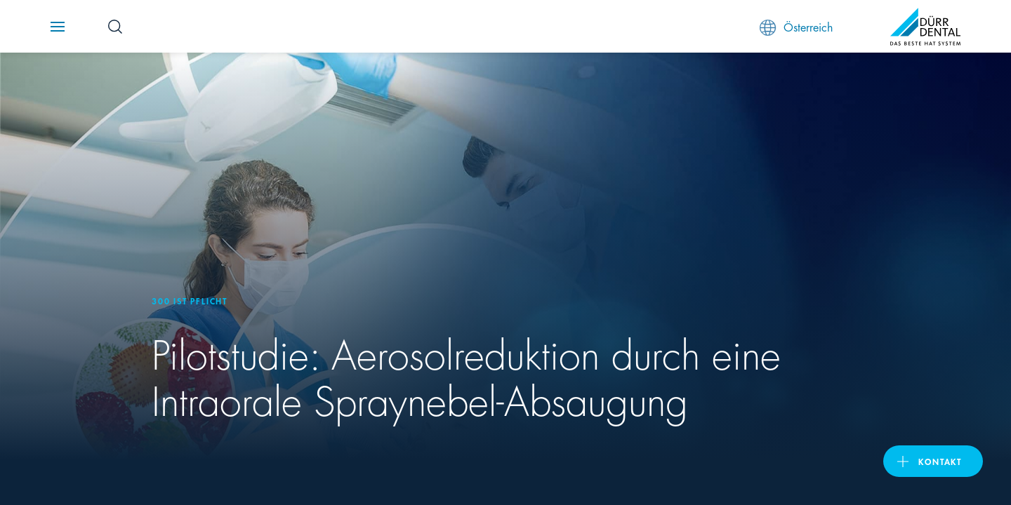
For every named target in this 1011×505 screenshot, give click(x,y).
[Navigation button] (58, 27)
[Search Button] (115, 27)
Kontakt (940, 461)
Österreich (796, 27)
